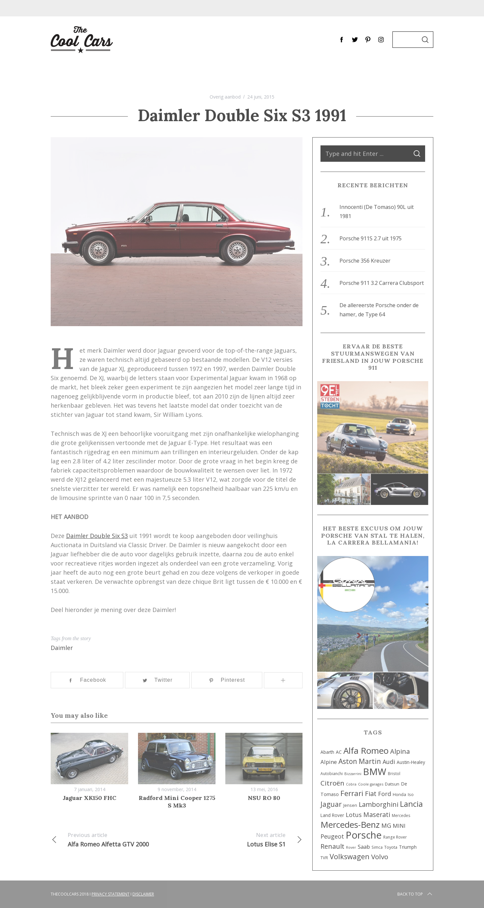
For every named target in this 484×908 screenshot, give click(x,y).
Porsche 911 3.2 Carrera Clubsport (381, 283)
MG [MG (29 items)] (386, 825)
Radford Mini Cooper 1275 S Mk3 (177, 801)
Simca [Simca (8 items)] (377, 847)
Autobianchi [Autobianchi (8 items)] (331, 773)
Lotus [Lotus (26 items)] (354, 815)
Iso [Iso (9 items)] (411, 794)
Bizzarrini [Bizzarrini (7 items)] (352, 773)
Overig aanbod (225, 97)
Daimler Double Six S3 (97, 536)
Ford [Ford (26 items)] (384, 794)
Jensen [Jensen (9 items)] (350, 805)
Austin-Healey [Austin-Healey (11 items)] (411, 762)
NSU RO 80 (264, 798)
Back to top (415, 894)
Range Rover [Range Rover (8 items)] (395, 837)
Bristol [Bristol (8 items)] (394, 773)
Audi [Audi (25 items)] (389, 762)
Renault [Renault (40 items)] (332, 846)
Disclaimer (143, 894)
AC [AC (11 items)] (339, 752)
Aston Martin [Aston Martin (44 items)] (359, 761)
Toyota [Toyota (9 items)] (390, 847)
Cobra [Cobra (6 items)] (351, 784)
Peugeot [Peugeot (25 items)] (332, 836)
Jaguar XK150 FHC (89, 798)
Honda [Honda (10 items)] (399, 794)
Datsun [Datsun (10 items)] (392, 784)
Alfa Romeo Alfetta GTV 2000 (114, 839)
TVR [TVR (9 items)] (324, 858)
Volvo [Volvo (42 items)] (379, 856)
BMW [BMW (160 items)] (374, 771)
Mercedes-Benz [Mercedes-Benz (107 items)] (350, 824)
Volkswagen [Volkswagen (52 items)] (350, 856)
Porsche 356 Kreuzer (364, 260)
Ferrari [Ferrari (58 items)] (351, 793)
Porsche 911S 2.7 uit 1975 (370, 238)
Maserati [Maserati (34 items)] (376, 814)
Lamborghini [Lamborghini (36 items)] (378, 804)
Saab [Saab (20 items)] (364, 846)
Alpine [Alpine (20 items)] (328, 762)
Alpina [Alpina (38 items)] (400, 751)
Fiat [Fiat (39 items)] (370, 793)
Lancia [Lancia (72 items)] (411, 804)
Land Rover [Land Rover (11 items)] (332, 815)
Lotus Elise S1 (239, 839)
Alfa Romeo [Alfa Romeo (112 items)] (366, 750)
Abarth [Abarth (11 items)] (327, 752)
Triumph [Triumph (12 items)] (408, 847)
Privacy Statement (111, 894)
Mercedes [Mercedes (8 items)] (401, 815)
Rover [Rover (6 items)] (351, 847)
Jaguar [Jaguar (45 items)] (331, 804)
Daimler (62, 648)
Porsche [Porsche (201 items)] (364, 835)
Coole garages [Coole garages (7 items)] (370, 784)
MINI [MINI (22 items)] (399, 825)
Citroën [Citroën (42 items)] (332, 783)
